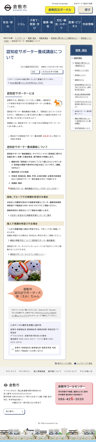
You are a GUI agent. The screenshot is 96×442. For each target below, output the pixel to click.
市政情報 (88, 24)
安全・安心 (8, 24)
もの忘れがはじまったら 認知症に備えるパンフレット (83, 104)
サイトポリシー (25, 371)
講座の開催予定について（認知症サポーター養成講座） (32, 240)
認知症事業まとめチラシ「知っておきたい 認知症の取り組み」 (83, 87)
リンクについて (70, 371)
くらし (21, 24)
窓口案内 (10, 411)
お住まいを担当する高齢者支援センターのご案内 (30, 215)
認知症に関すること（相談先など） (64, 38)
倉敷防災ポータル (59, 9)
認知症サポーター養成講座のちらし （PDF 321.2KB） (34, 188)
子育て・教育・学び (35, 24)
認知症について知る (82, 70)
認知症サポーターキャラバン (27, 254)
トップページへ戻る (84, 363)
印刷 (33, 72)
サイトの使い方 (86, 371)
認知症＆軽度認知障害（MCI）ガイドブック (83, 96)
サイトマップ (11, 371)
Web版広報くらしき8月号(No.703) (26, 83)
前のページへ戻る (65, 363)
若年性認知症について (83, 128)
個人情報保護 (39, 371)
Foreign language (60, 3)
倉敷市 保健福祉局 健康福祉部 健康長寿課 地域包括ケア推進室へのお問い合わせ (35, 349)
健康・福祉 (48, 24)
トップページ (20, 38)
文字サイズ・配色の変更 (83, 3)
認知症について (80, 75)
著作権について (54, 371)
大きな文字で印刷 (50, 72)
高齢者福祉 (43, 38)
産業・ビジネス (75, 24)
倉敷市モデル (79, 80)
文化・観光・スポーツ (61, 24)
